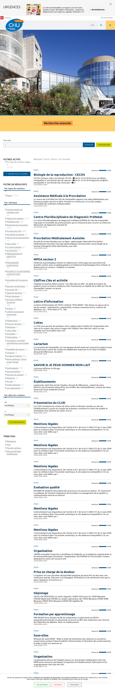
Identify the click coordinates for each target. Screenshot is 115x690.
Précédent (36, 610)
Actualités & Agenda (15, 148)
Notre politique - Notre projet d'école (16, 274)
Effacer (90, 59)
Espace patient (12, 649)
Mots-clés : (7, 54)
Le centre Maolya (13, 161)
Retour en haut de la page (109, 618)
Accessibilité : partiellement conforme (22, 655)
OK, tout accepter (42, 684)
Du (6, 316)
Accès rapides (107, 16)
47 (79, 611)
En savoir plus (98, 10)
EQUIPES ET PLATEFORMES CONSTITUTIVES (18, 186)
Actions (9, 222)
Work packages (13, 210)
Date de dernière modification (13, 366)
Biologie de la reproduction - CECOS (59, 88)
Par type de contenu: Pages (18, 76)
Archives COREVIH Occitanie (14, 214)
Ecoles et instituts (14, 270)
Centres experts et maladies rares (14, 124)
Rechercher (105, 59)
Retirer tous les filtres (18, 88)
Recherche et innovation (17, 139)
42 (51, 611)
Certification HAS (13, 669)
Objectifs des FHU (14, 207)
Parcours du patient (15, 288)
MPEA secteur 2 (45, 173)
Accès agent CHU (13, 652)
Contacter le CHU (88, 625)
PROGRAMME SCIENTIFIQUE (12, 177)
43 (57, 611)
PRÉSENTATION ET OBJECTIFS (14, 169)
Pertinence (11, 355)
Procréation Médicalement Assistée (59, 152)
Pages (9, 109)
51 (100, 611)
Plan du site (11, 663)
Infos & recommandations (17, 151)
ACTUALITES (11, 164)
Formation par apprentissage (54, 528)
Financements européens (16, 666)
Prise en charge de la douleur (54, 485)
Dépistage (41, 507)
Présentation (12, 234)
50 (95, 611)
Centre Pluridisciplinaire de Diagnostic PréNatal (68, 130)
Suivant (110, 610)
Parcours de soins (14, 238)
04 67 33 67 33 (87, 632)
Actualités (10, 248)
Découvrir (10, 292)
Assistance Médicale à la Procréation (60, 109)
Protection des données (16, 661)
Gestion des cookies (14, 673)
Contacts (10, 266)
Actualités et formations (17, 194)
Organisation (43, 464)
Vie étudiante (12, 282)
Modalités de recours (15, 263)
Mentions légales (13, 658)
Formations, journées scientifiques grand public (17, 255)
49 (89, 611)
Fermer (111, 4)
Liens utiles (11, 157)
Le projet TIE (11, 203)
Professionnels (12, 135)
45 (68, 611)
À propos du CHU (13, 145)
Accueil (9, 295)
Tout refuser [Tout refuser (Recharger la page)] (57, 684)
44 (62, 611)
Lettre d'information (48, 215)
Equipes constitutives (15, 200)
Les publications (13, 302)
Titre (8, 358)
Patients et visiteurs (15, 132)
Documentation (13, 285)
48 (84, 611)
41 (46, 611)
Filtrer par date (17, 336)
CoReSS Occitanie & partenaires (15, 226)
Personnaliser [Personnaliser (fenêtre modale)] (74, 684)
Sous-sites (41, 549)
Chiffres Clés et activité (51, 194)
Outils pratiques (13, 298)
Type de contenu (13, 362)
